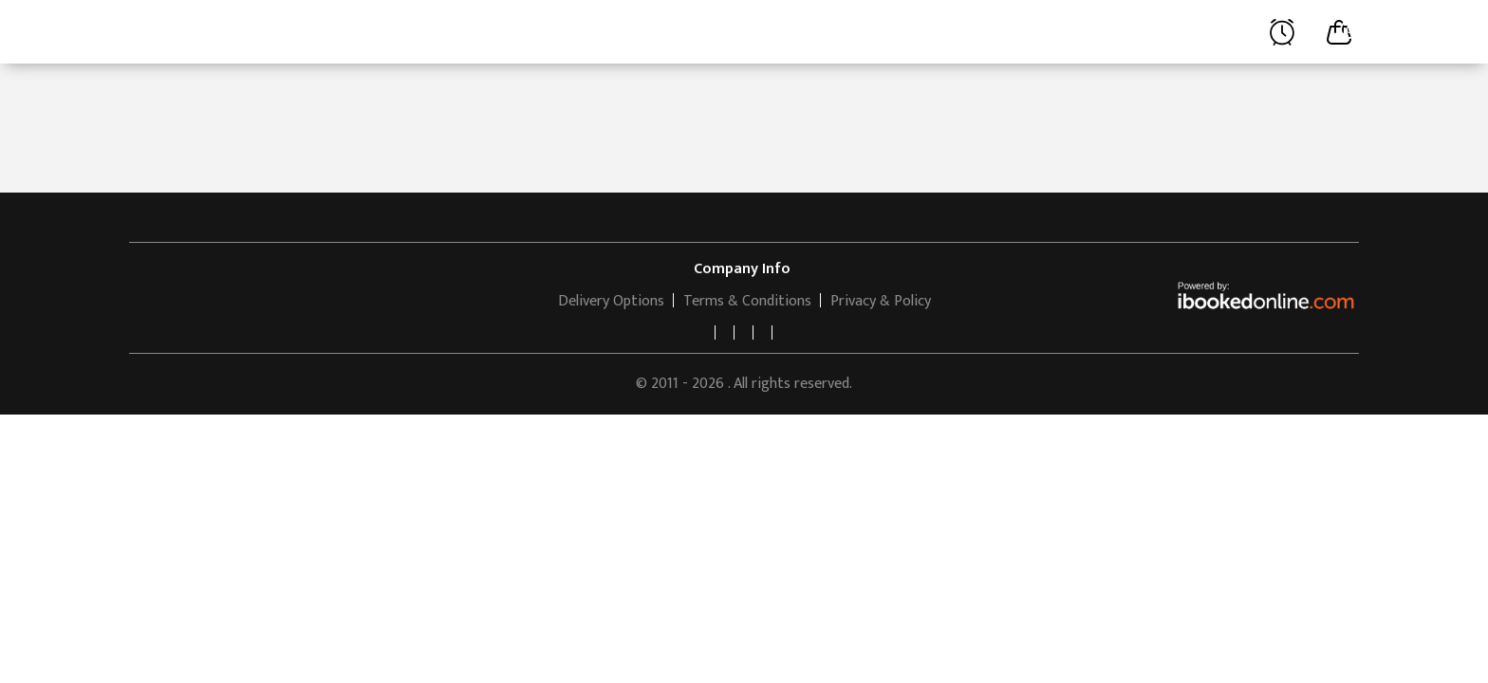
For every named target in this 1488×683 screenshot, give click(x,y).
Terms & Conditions (747, 301)
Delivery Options (611, 301)
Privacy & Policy (880, 301)
